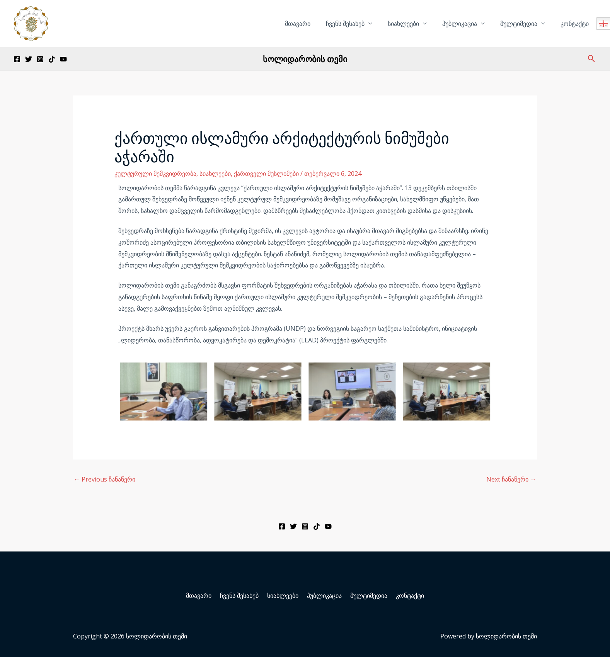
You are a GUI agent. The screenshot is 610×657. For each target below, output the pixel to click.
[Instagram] (40, 59)
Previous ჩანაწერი (104, 479)
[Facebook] (17, 59)
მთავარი (314, 23)
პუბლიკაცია (467, 23)
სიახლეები (414, 23)
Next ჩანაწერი (511, 479)
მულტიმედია (523, 23)
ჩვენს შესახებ (359, 23)
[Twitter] (28, 59)
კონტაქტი (576, 23)
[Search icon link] (591, 58)
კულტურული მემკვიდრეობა (155, 173)
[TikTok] (51, 59)
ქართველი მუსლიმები (266, 173)
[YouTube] (63, 59)
